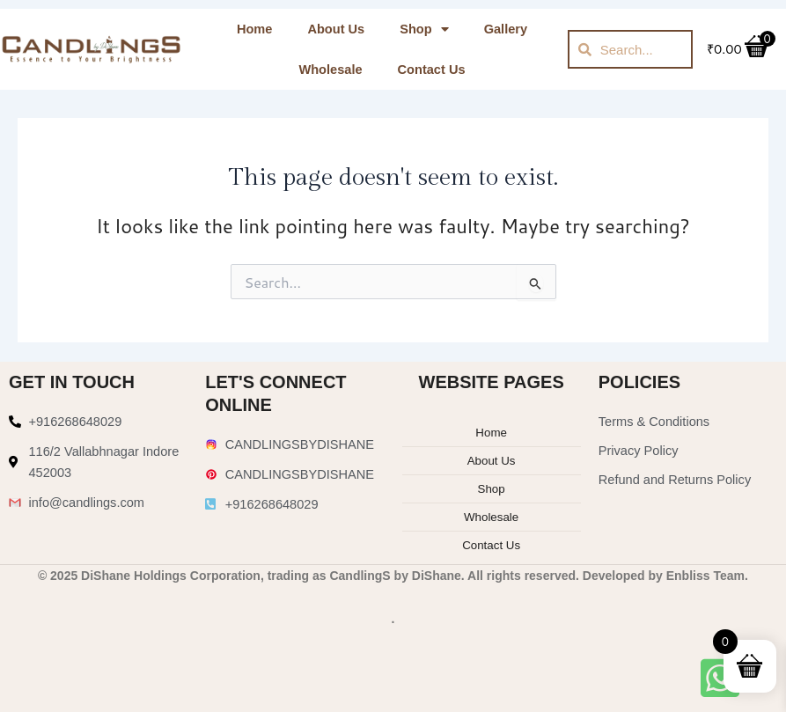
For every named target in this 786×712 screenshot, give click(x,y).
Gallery (505, 29)
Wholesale (330, 69)
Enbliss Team (705, 573)
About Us (335, 29)
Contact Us (432, 69)
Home (255, 29)
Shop (424, 29)
